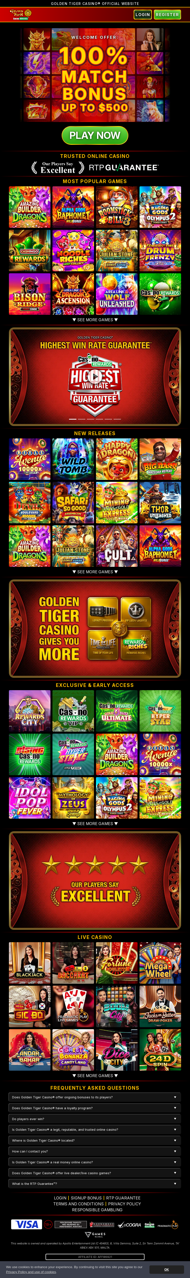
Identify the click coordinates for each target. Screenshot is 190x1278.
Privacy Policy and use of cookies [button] (31, 1272)
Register (167, 14)
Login (143, 14)
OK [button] (166, 1269)
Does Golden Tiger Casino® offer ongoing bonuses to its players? (62, 1097)
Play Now (95, 135)
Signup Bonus (86, 1197)
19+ (48, 1224)
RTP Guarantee (123, 1197)
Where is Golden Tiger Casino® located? (43, 1140)
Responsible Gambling (97, 1209)
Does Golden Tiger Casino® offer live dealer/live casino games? (61, 1173)
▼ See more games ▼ (95, 319)
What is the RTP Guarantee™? (34, 1184)
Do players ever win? (28, 1119)
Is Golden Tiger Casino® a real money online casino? (52, 1162)
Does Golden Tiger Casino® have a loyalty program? (52, 1108)
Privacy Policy (124, 1203)
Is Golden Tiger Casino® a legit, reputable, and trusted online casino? (65, 1129)
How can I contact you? (30, 1151)
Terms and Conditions (78, 1203)
